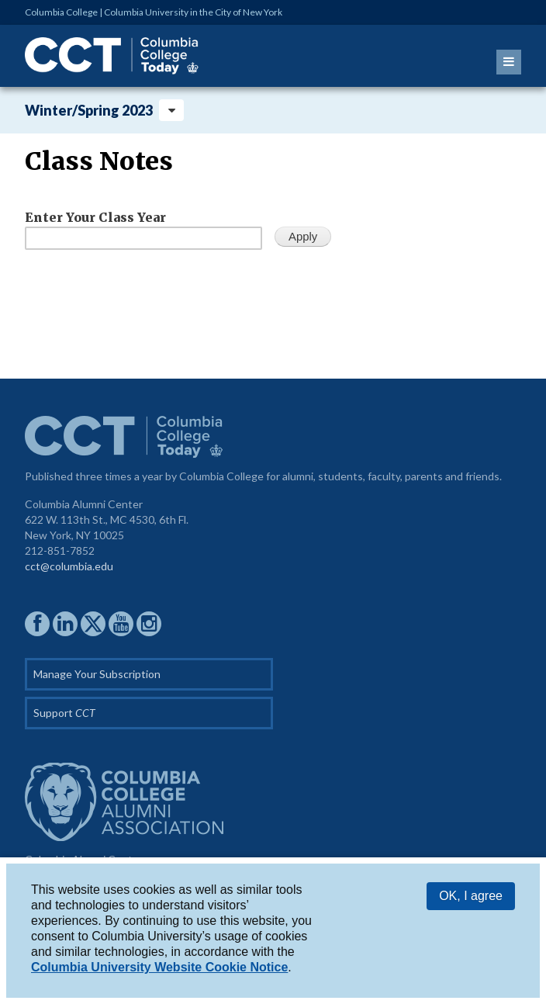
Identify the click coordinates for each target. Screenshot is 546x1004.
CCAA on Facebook (37, 623)
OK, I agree (471, 895)
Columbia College (61, 12)
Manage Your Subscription (97, 673)
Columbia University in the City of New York (193, 12)
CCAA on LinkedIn (65, 623)
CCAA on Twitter (93, 623)
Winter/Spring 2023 (89, 110)
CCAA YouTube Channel (121, 623)
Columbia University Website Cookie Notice (159, 967)
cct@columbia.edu (69, 566)
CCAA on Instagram (148, 623)
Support (64, 712)
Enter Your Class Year (95, 217)
